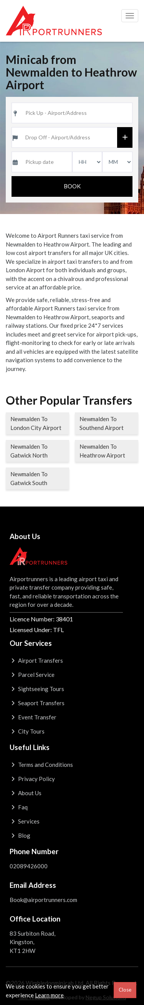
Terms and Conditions (41, 764)
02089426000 (29, 866)
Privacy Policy (32, 778)
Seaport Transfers (37, 702)
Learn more (49, 995)
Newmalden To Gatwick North (29, 451)
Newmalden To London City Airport (35, 423)
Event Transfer (33, 717)
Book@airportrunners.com (43, 899)
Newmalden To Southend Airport (101, 423)
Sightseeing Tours (37, 688)
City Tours (27, 731)
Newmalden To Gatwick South (29, 478)
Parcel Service (32, 674)
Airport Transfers (36, 660)
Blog (20, 835)
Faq (19, 807)
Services (25, 821)
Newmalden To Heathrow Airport (102, 451)
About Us (25, 792)
